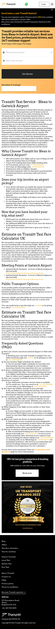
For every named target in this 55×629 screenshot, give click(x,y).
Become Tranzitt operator (13, 592)
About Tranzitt (8, 573)
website (38, 305)
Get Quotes (27, 74)
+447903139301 (37, 167)
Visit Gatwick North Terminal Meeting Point (24, 273)
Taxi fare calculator (10, 548)
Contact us (6, 577)
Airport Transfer (9, 557)
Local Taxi (6, 560)
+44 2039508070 (37, 165)
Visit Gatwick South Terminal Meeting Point (24, 279)
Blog (3, 541)
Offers (4, 545)
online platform (31, 434)
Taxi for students (9, 552)
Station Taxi (7, 564)
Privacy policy (8, 584)
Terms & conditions (10, 587)
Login (43, 4)
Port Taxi (5, 567)
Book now (27, 473)
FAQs (4, 580)
